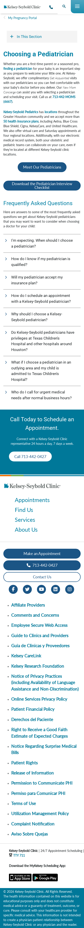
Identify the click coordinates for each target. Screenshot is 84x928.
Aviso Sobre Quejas (29, 833)
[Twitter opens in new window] (27, 589)
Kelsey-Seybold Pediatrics (20, 112)
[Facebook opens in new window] (13, 589)
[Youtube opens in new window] (41, 589)
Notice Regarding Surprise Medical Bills (43, 749)
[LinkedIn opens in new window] (55, 589)
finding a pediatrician (17, 68)
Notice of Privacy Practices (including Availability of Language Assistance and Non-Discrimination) (45, 682)
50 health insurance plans (21, 121)
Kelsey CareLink (26, 655)
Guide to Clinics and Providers (39, 635)
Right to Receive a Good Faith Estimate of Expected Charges (39, 732)
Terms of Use (23, 803)
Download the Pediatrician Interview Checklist (42, 185)
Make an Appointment (42, 553)
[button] (42, 243)
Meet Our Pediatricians (42, 167)
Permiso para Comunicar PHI (38, 793)
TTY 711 (17, 855)
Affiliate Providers (28, 605)
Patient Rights (24, 762)
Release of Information (32, 772)
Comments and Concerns (35, 615)
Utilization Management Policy (40, 813)
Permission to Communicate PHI (41, 782)
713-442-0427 (42, 565)
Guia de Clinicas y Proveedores (40, 645)
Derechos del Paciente (32, 719)
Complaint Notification (32, 823)
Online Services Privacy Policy (39, 699)
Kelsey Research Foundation (37, 666)
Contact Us (42, 577)
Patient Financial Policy (32, 709)
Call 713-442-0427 (30, 456)
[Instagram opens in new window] (69, 589)
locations (51, 112)
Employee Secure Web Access (39, 625)
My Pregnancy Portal (22, 18)
